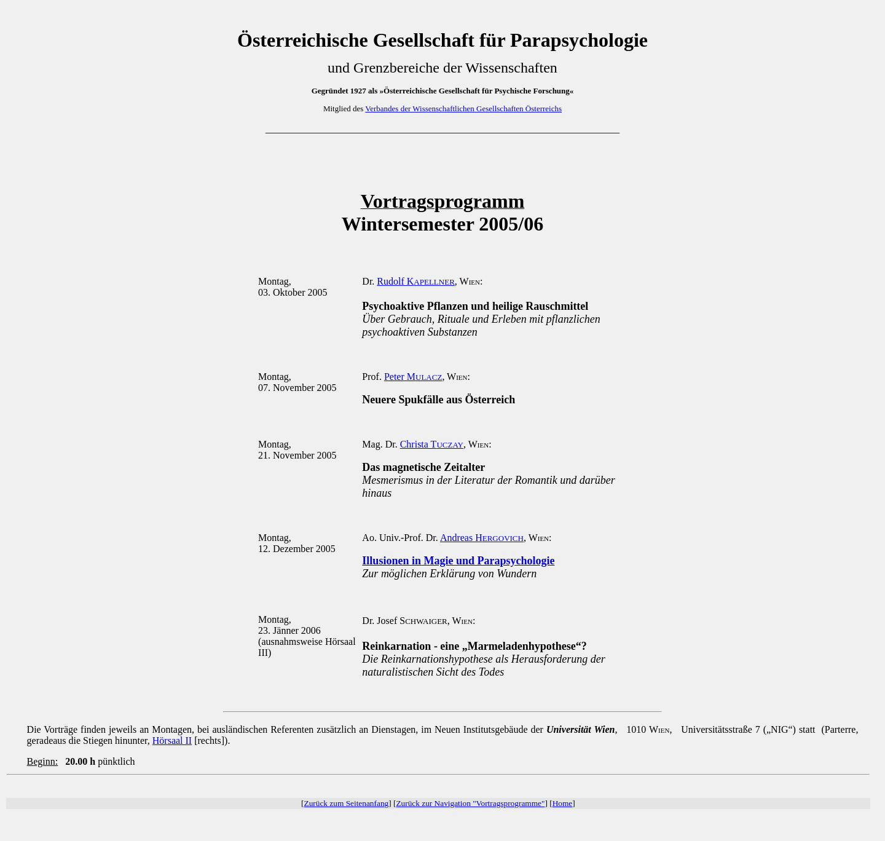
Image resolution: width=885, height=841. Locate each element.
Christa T (431, 444)
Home (563, 803)
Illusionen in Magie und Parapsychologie (458, 561)
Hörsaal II (172, 740)
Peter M (413, 376)
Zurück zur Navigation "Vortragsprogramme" (470, 803)
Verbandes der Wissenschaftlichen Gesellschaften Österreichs (463, 108)
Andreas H (482, 537)
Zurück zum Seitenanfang (346, 803)
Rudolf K (415, 281)
